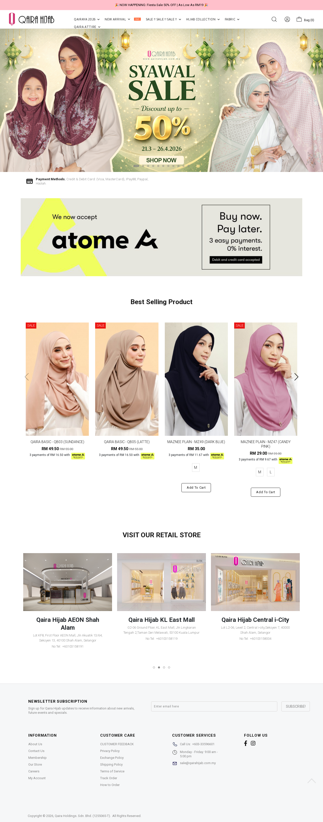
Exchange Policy (112, 758)
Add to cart (196, 487)
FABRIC (232, 19)
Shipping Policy (111, 764)
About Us (35, 744)
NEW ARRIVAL (123, 19)
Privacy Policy (110, 751)
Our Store (35, 764)
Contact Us (36, 751)
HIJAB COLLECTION (203, 19)
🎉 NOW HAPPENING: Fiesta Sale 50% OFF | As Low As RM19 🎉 (161, 5)
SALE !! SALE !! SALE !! (163, 19)
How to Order (110, 785)
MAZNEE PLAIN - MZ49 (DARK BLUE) (196, 442)
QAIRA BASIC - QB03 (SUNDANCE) (57, 442)
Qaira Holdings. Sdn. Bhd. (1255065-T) (82, 816)
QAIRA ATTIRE (87, 27)
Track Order (108, 778)
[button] (136, 166)
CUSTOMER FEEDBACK (117, 744)
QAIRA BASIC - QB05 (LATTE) (127, 442)
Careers (33, 771)
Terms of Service (112, 771)
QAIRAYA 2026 (87, 19)
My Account (37, 778)
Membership (37, 758)
